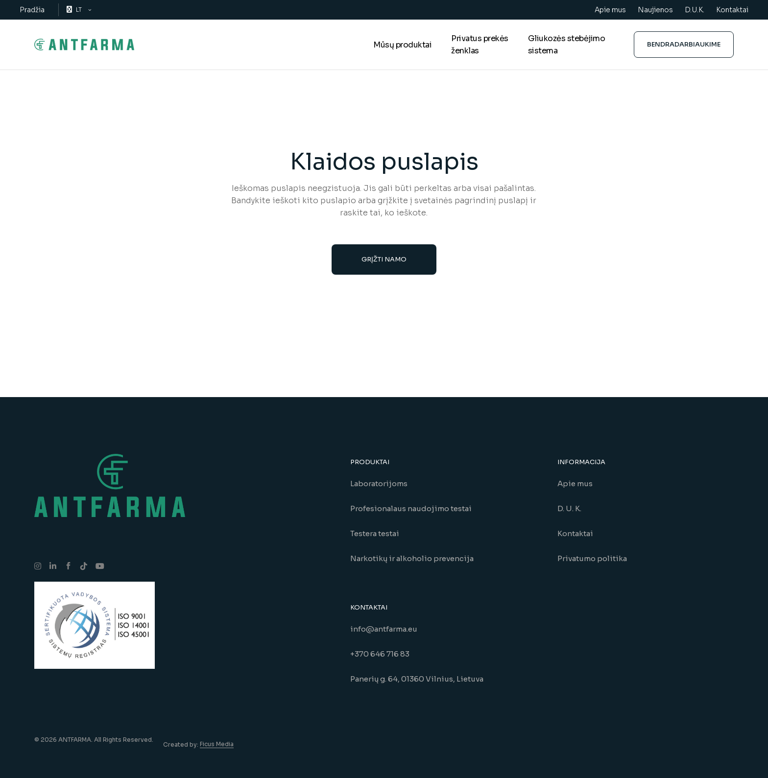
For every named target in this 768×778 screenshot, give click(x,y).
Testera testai (374, 533)
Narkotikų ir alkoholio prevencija (412, 558)
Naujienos (655, 9)
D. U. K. (569, 508)
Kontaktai (732, 9)
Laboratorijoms (379, 483)
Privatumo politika (592, 558)
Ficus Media (217, 744)
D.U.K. (694, 9)
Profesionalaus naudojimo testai (411, 508)
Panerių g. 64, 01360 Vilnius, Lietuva (416, 679)
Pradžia (32, 9)
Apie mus (610, 9)
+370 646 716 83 (379, 654)
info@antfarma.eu (383, 629)
